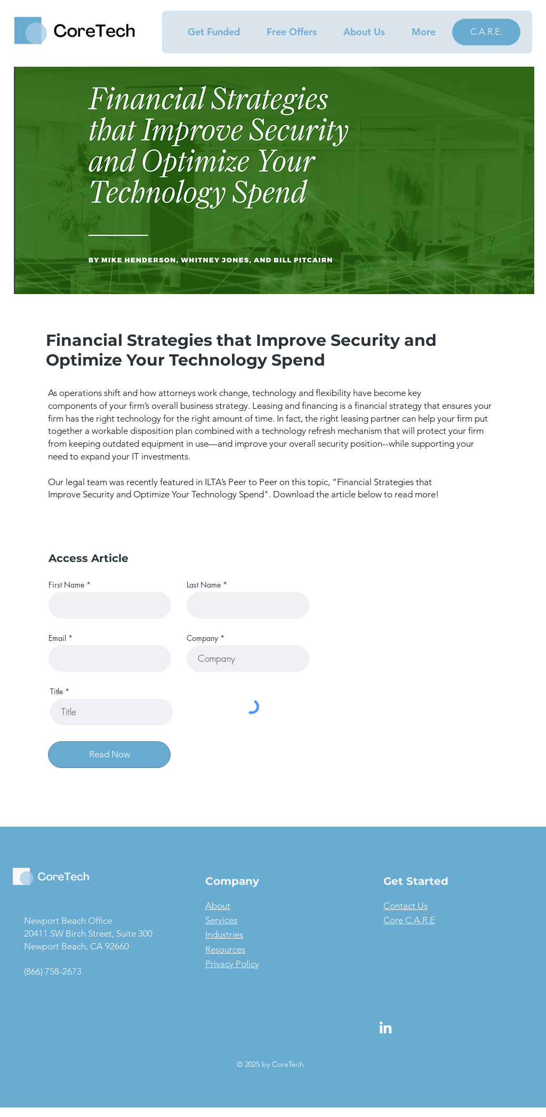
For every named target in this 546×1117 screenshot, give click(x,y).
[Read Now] (109, 754)
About (217, 905)
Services (221, 920)
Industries (224, 934)
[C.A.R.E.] (486, 32)
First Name (66, 585)
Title (56, 691)
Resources (225, 949)
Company (202, 638)
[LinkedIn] (385, 1027)
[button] (208, 32)
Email (57, 638)
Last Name (204, 585)
